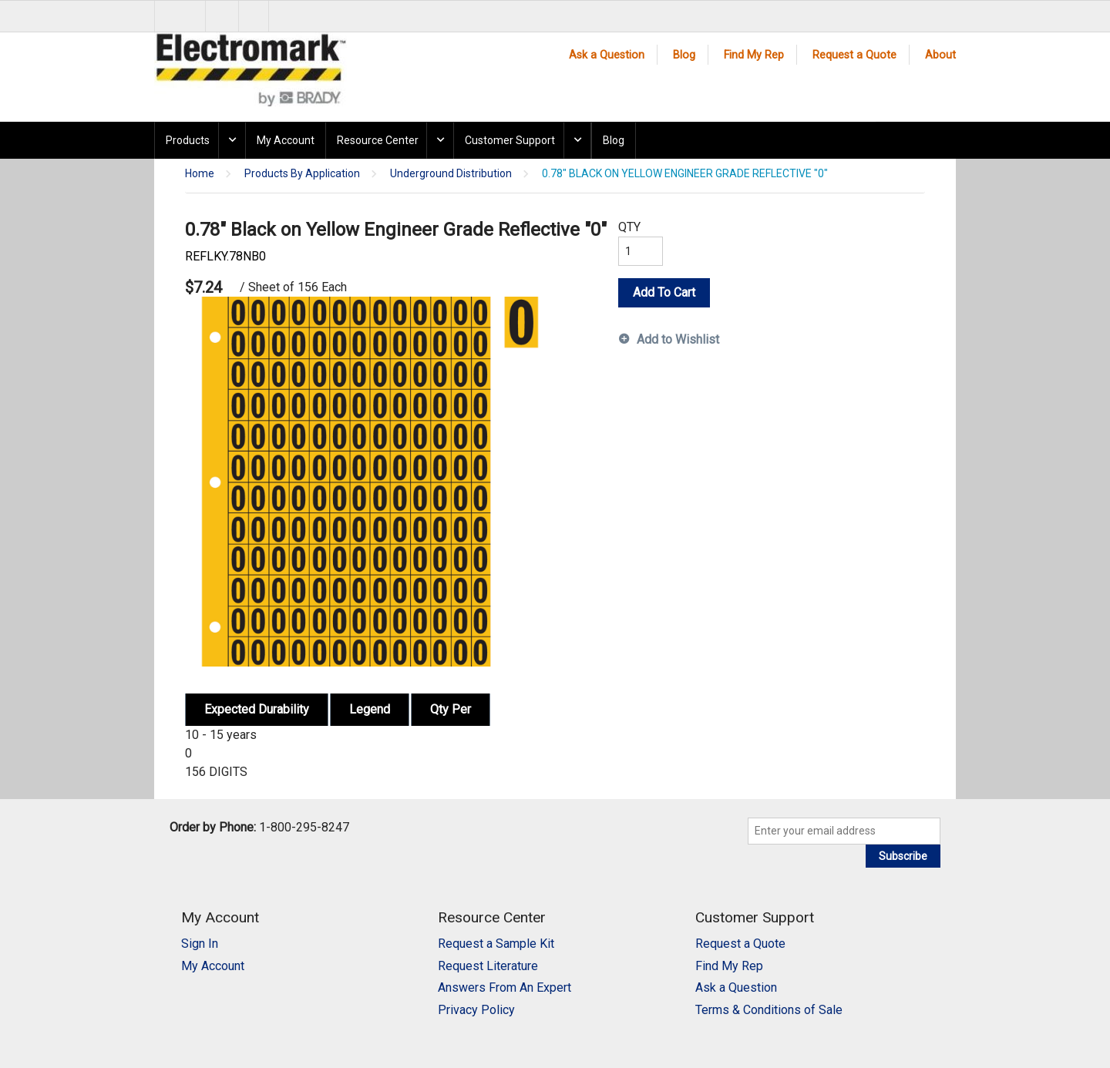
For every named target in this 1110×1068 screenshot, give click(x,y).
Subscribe (903, 856)
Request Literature (488, 966)
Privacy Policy (476, 1010)
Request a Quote (854, 55)
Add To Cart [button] (664, 292)
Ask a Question (606, 55)
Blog (684, 55)
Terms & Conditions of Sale (769, 1010)
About (940, 55)
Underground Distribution (451, 174)
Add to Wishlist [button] (678, 339)
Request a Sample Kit (496, 943)
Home (199, 174)
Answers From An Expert (504, 987)
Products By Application (302, 174)
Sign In (199, 943)
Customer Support (510, 140)
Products (188, 140)
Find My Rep (754, 55)
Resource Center (378, 140)
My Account (285, 140)
